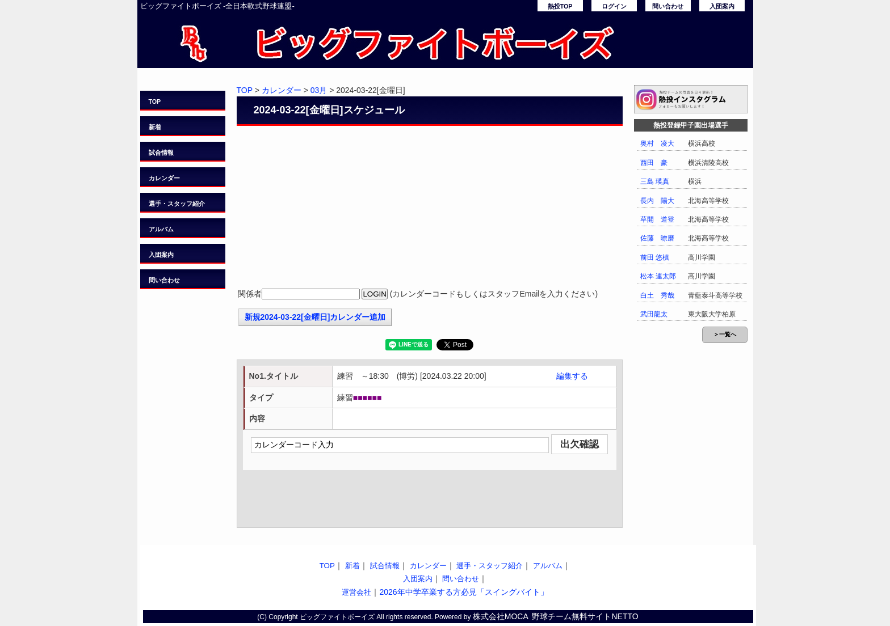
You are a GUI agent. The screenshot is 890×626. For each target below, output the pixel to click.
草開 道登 (657, 219)
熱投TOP (560, 6)
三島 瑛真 (654, 181)
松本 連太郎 (658, 276)
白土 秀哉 (657, 295)
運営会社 (356, 592)
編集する (572, 375)
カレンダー (164, 178)
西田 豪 (653, 163)
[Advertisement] (430, 208)
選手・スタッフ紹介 (177, 203)
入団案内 (722, 6)
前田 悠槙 (654, 257)
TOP (155, 101)
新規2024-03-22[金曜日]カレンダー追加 (315, 317)
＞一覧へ (724, 334)
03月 (319, 90)
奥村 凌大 (657, 143)
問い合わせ (667, 6)
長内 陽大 (657, 201)
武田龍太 (653, 314)
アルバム (161, 229)
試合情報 (161, 152)
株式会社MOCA (500, 616)
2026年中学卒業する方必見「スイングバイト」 (463, 592)
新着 (155, 127)
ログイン (614, 6)
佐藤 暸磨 (657, 238)
